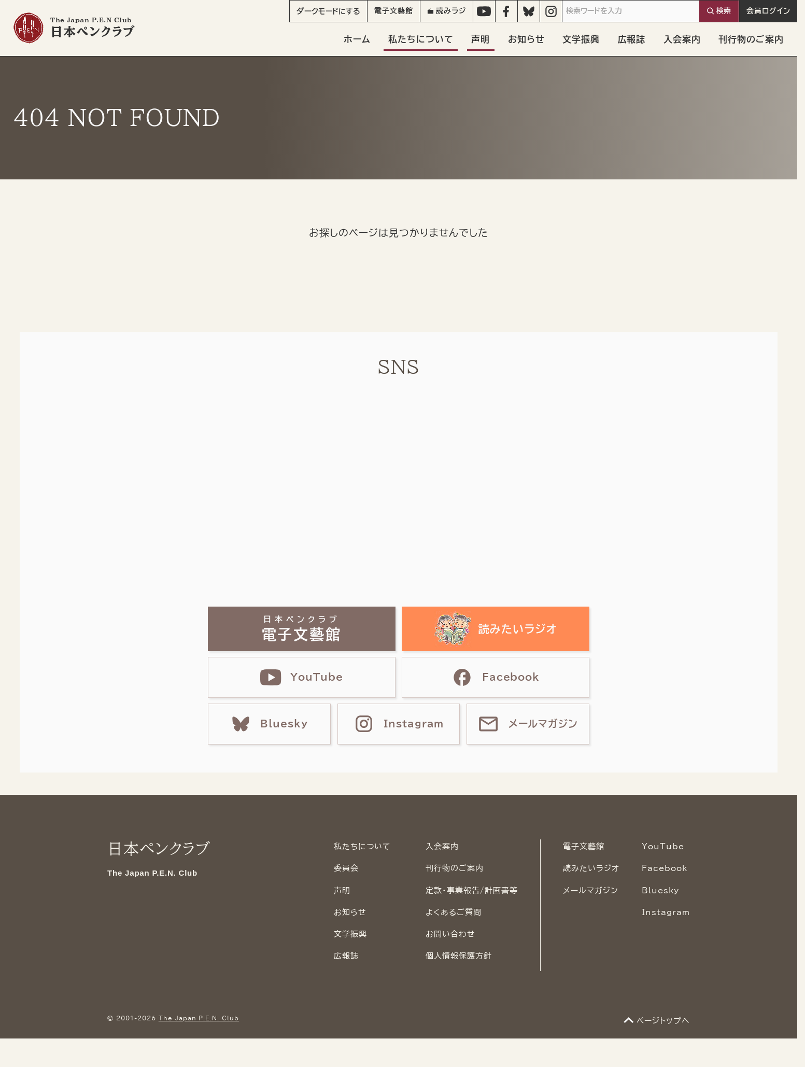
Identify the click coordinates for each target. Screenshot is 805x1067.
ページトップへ (663, 1020)
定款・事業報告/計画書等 (472, 890)
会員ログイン (768, 11)
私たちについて (421, 39)
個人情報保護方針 (459, 956)
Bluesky (660, 890)
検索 (723, 11)
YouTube (663, 846)
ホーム (357, 39)
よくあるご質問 (454, 912)
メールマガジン (590, 890)
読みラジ (446, 11)
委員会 (346, 868)
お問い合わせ (450, 934)
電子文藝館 (393, 11)
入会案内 (682, 39)
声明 (480, 39)
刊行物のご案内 (751, 39)
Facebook (664, 868)
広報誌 (632, 39)
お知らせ (526, 39)
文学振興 (581, 39)
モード (328, 11)
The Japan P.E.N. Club (199, 1018)
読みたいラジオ (591, 868)
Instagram (666, 912)
